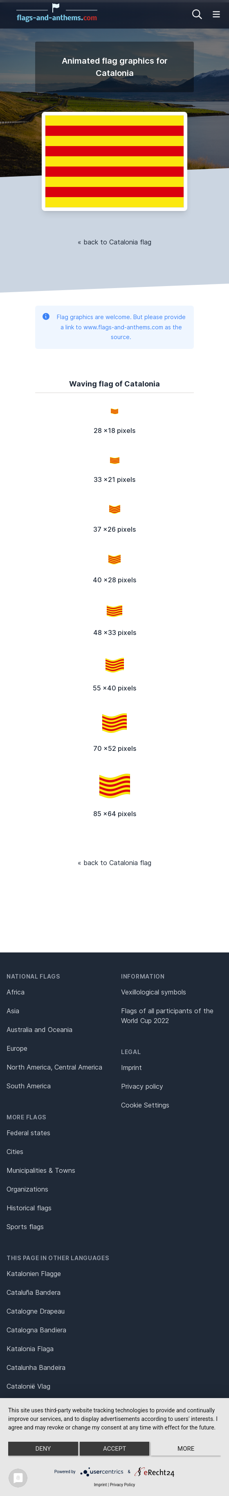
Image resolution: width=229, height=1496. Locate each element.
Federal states (28, 1133)
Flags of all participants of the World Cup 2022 (167, 1016)
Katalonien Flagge (34, 1274)
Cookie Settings (145, 1105)
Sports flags (25, 1227)
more (185, 1448)
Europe (17, 1048)
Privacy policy (142, 1086)
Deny (43, 1448)
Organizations (27, 1189)
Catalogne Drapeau (36, 1311)
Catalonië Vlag (28, 1386)
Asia (13, 1011)
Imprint (131, 1067)
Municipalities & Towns (41, 1170)
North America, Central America (54, 1067)
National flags (33, 976)
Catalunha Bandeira (36, 1367)
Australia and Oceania (39, 1029)
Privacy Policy (122, 1485)
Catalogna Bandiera (36, 1330)
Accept (114, 1448)
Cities (15, 1152)
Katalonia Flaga (30, 1349)
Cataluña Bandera (34, 1292)
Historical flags (29, 1208)
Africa (16, 992)
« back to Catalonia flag (114, 242)
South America (29, 1086)
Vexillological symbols (153, 992)
